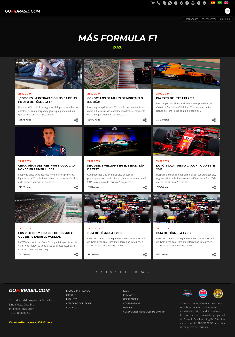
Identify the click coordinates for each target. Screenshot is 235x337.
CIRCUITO (71, 295)
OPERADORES (130, 299)
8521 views (162, 254)
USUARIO (128, 307)
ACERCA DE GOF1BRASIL (79, 303)
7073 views (93, 187)
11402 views (93, 119)
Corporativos (209, 19)
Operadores (191, 19)
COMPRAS (71, 307)
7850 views (162, 187)
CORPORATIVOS (131, 303)
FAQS (126, 290)
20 (142, 272)
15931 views (24, 119)
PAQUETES (71, 299)
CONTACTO (129, 295)
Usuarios (225, 19)
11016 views (24, 187)
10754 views (162, 119)
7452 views (24, 254)
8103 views (93, 254)
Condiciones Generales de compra (144, 311)
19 (136, 272)
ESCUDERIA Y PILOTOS (78, 290)
